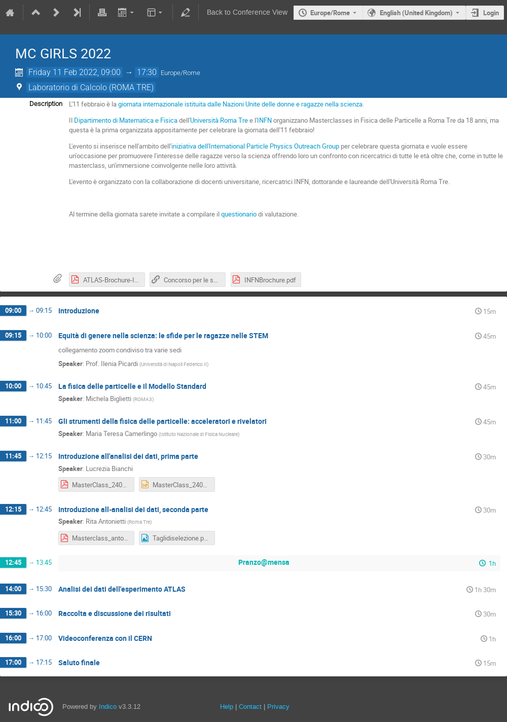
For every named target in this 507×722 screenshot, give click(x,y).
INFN (264, 120)
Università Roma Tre (219, 120)
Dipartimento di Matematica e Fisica (125, 120)
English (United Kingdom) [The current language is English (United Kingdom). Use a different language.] (416, 12)
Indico (108, 706)
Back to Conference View (247, 12)
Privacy (278, 706)
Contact (250, 706)
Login (491, 12)
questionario (239, 214)
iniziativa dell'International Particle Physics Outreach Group (255, 146)
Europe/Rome (330, 12)
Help (226, 706)
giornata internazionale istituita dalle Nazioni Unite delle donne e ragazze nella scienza (240, 104)
